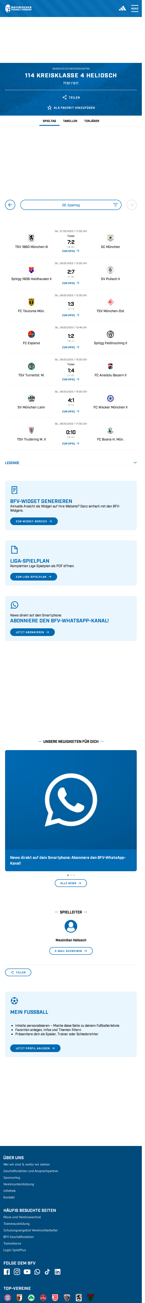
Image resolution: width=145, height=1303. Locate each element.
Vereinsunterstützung (18, 1144)
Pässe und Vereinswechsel (22, 1177)
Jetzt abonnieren (32, 632)
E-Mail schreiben (71, 910)
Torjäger (91, 120)
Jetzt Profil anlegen (35, 1008)
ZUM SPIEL (71, 250)
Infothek (9, 1150)
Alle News (70, 843)
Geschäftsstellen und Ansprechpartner (30, 1131)
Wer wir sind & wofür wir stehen (26, 1124)
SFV (6, 1300)
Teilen (71, 97)
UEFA (28, 1300)
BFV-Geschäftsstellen (18, 1196)
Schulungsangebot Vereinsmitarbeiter (30, 1190)
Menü (134, 8)
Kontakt (9, 1157)
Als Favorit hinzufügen (71, 107)
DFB (16, 1300)
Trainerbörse (12, 1203)
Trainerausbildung (16, 1183)
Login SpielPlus (14, 1210)
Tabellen (70, 120)
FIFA (40, 1300)
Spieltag (49, 120)
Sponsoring (11, 1137)
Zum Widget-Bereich (34, 521)
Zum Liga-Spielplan (34, 576)
